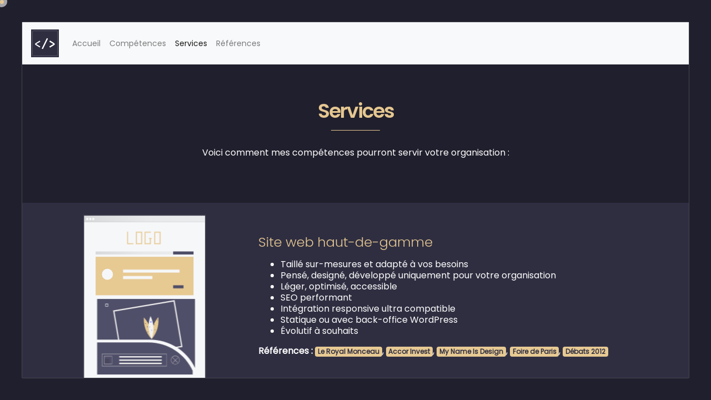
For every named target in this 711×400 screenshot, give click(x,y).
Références (238, 43)
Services (191, 43)
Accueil (88, 43)
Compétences (137, 43)
